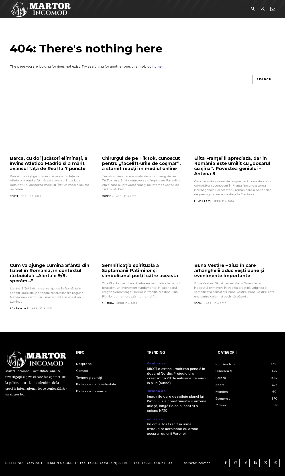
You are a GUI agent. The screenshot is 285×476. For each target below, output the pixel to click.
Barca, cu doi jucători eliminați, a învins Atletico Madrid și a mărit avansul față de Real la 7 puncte (49, 163)
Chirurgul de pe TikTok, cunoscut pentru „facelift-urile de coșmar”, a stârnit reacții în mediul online (141, 163)
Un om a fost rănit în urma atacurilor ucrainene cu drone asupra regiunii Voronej (172, 429)
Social (198, 303)
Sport (14, 196)
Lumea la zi (202, 201)
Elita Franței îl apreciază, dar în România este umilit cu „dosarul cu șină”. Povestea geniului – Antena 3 (232, 166)
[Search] (263, 79)
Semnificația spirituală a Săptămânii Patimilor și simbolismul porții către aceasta (140, 270)
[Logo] (41, 9)
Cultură (108, 303)
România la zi (19, 308)
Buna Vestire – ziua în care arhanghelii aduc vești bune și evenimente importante (229, 270)
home (157, 66)
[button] (253, 9)
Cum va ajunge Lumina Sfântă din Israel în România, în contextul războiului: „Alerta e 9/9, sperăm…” (49, 273)
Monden (108, 196)
